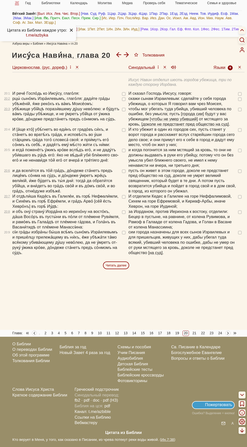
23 (212, 333)
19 (177, 333)
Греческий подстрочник (97, 389)
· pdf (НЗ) (109, 400)
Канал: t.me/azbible (93, 411)
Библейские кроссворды (141, 375)
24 (220, 333)
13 (126, 333)
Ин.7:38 (167, 439)
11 (108, 333)
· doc (95, 400)
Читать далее (116, 265)
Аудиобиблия (130, 358)
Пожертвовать (218, 404)
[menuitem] (242, 49)
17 (160, 333)
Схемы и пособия (134, 347)
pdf (107, 406)
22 (203, 333)
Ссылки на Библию (93, 417)
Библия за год (73, 347)
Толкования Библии (31, 360)
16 (151, 333)
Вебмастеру (86, 422)
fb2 (77, 400)
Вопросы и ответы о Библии (198, 358)
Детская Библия (133, 364)
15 (143, 333)
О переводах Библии (32, 349)
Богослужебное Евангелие (196, 352)
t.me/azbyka (37, 35)
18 (169, 333)
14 (134, 333)
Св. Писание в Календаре (196, 347)
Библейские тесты (135, 369)
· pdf (85, 400)
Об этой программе (30, 355)
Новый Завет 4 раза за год (85, 352)
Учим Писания (131, 352)
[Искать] (242, 40)
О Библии (21, 344)
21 (194, 333)
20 (186, 333)
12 (117, 333)
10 (100, 333)
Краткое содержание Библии (39, 395)
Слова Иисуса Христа (33, 389)
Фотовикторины (132, 380)
